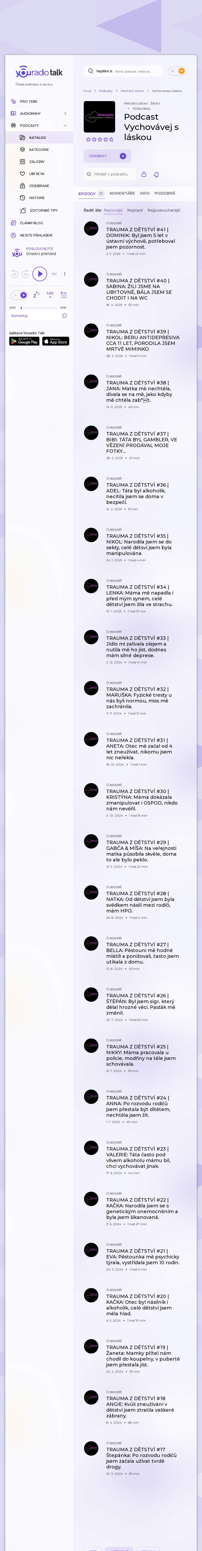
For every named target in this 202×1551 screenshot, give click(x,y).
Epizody (91, 194)
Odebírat (107, 156)
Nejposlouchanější (164, 210)
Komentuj (39, 230)
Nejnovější (113, 210)
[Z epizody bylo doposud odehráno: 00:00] (14, 222)
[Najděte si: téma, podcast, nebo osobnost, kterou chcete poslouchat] (123, 70)
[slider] (21, 222)
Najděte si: (105, 71)
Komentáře (122, 193)
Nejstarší (135, 210)
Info (145, 193)
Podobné (164, 193)
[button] (39, 113)
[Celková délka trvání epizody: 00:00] (64, 222)
